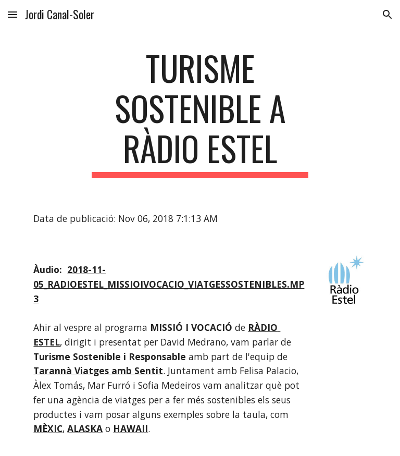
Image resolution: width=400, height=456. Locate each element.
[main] (200, 113)
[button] (12, 14)
